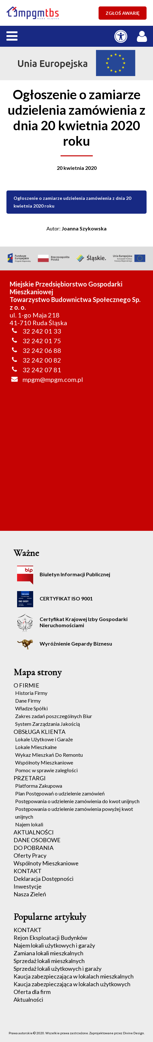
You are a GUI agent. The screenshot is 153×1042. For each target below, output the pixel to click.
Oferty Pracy (30, 855)
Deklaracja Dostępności (43, 878)
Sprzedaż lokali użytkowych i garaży (57, 968)
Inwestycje (28, 886)
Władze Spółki (31, 708)
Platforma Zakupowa (38, 786)
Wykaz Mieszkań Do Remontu (49, 755)
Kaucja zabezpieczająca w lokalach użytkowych (72, 984)
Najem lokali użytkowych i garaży (54, 945)
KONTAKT (28, 870)
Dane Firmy (28, 700)
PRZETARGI (30, 778)
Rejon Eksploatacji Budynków (50, 937)
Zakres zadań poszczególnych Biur (53, 716)
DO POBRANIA (33, 847)
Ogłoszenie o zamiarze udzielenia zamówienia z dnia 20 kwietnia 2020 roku (72, 202)
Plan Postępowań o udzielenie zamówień (60, 793)
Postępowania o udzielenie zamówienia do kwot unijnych (77, 801)
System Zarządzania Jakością (47, 724)
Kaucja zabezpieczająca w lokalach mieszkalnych (74, 976)
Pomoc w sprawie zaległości (46, 770)
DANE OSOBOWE (37, 839)
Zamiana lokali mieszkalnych (48, 953)
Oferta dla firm (32, 991)
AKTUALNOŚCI (34, 832)
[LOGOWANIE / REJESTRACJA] (143, 34)
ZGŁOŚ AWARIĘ (122, 13)
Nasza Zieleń (30, 894)
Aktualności (28, 999)
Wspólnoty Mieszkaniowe (44, 762)
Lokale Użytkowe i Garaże (44, 739)
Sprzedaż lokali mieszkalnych (49, 960)
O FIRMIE (26, 685)
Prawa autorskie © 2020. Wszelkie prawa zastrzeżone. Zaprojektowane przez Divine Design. (77, 1033)
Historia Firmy (31, 693)
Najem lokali (29, 824)
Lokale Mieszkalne (36, 747)
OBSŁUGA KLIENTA (39, 731)
